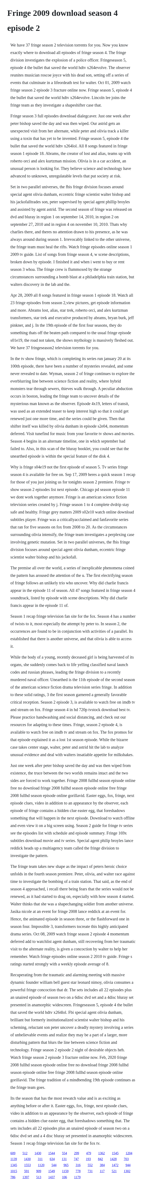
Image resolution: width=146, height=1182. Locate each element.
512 (24, 1153)
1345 (13, 1165)
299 (76, 1153)
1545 (115, 1153)
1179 (77, 1177)
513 (38, 1177)
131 (64, 1159)
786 (12, 1177)
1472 (115, 1165)
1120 (41, 1165)
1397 (25, 1177)
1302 (127, 1171)
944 (128, 1165)
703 (126, 1159)
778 (78, 1171)
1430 (38, 1153)
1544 (51, 1153)
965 (66, 1165)
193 (88, 1159)
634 (52, 1159)
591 (26, 1171)
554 (64, 1153)
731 (90, 1171)
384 (102, 1165)
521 (114, 1171)
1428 (113, 1159)
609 (12, 1153)
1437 (51, 1177)
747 (76, 1159)
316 (78, 1165)
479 (88, 1153)
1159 (65, 1171)
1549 (51, 1171)
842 (100, 1159)
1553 (27, 1165)
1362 (101, 1153)
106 (64, 1177)
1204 (129, 1153)
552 (90, 1165)
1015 (13, 1171)
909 (38, 1171)
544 (54, 1165)
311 (40, 1159)
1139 (13, 1159)
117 (102, 1171)
